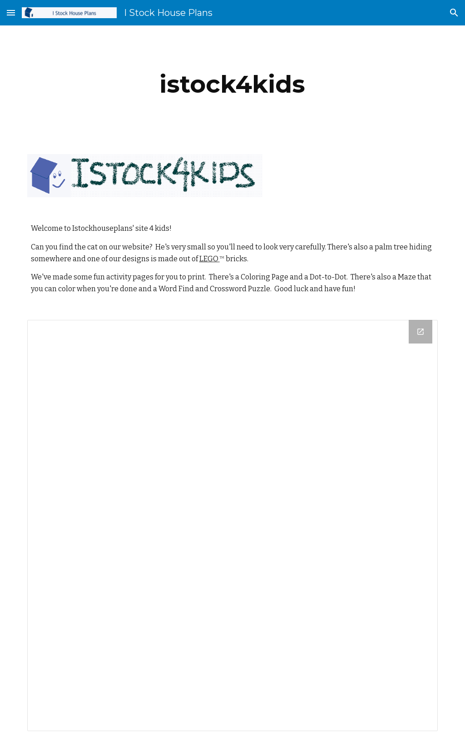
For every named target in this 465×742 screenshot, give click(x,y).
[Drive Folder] (232, 525)
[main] (232, 84)
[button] (11, 12)
